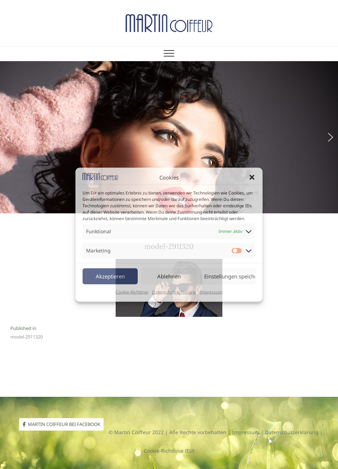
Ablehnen (169, 276)
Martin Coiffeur (132, 432)
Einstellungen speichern (229, 276)
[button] (251, 177)
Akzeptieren (110, 276)
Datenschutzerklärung (174, 292)
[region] (169, 137)
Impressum (211, 292)
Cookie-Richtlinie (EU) (169, 450)
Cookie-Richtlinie (132, 292)
